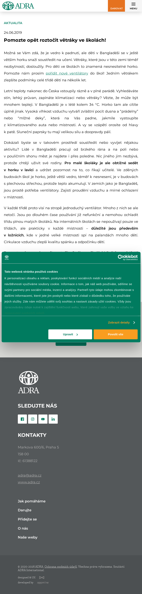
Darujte (24, 510)
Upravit (70, 334)
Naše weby (27, 537)
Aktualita (13, 23)
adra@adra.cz (29, 475)
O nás (23, 528)
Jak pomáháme (32, 501)
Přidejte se (27, 519)
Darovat (116, 8)
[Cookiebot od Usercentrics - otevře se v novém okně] (121, 257)
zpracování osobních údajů (24, 313)
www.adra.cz (29, 482)
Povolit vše (115, 334)
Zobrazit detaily (119, 322)
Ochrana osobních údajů (61, 566)
